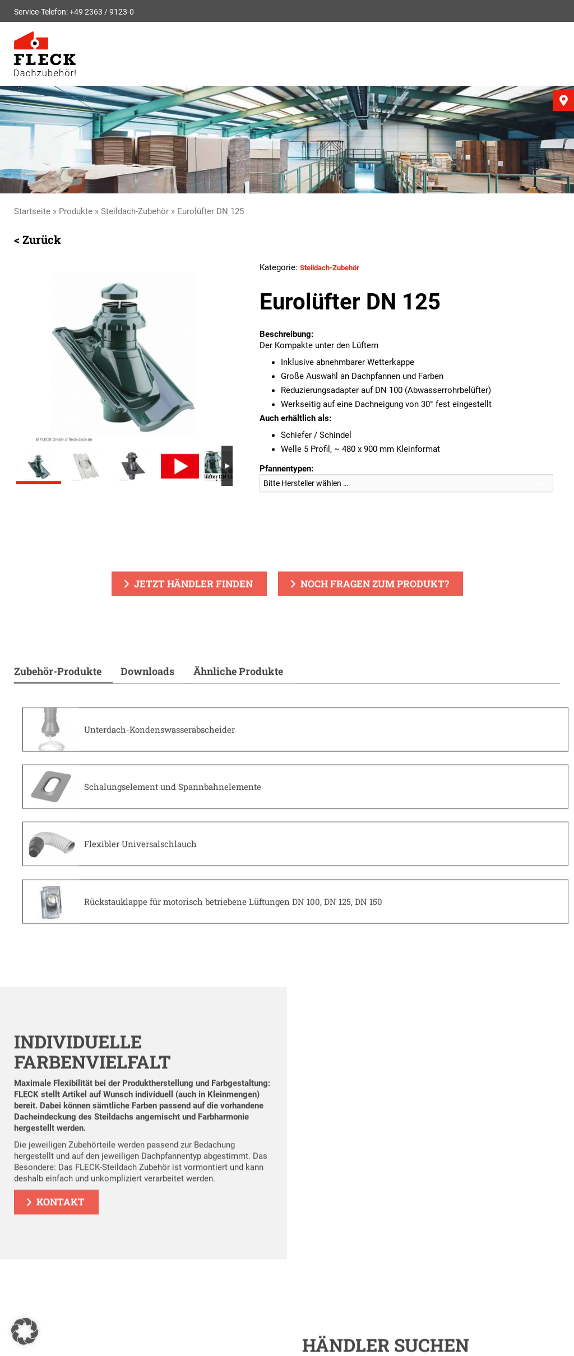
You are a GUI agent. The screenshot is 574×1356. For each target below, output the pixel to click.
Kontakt (60, 1215)
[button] (24, 1331)
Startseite (32, 211)
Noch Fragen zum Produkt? (374, 585)
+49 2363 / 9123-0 (102, 11)
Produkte (75, 211)
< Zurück (37, 240)
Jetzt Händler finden (193, 585)
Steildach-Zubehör (135, 211)
